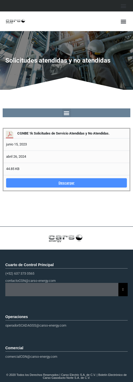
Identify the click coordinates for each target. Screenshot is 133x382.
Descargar (66, 183)
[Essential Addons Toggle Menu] (123, 289)
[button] (123, 5)
